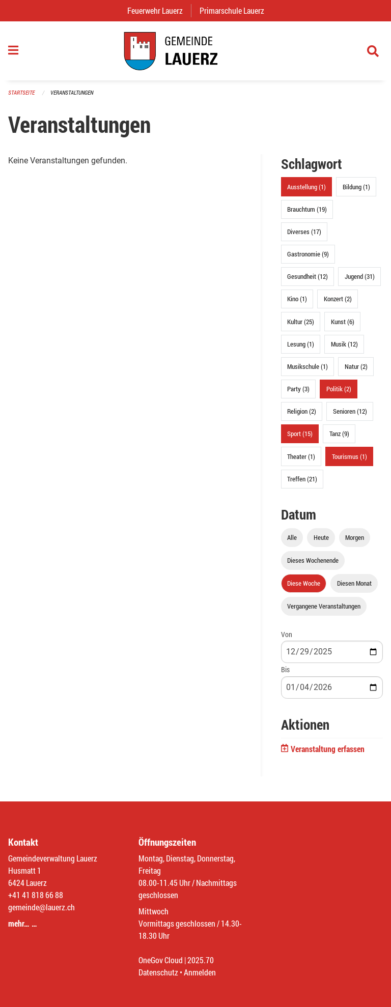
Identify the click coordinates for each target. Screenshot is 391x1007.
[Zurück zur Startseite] (195, 50)
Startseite (21, 92)
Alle (292, 537)
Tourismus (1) (349, 456)
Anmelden (200, 972)
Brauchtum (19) (307, 209)
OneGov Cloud (160, 960)
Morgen (354, 537)
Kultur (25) (300, 322)
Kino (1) (297, 299)
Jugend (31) (360, 276)
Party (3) (298, 389)
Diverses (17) (304, 231)
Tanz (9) (339, 433)
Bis (285, 669)
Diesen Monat (354, 583)
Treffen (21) (302, 479)
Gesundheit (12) (307, 276)
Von (286, 634)
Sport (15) (300, 433)
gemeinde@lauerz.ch (41, 907)
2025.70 (200, 960)
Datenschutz (158, 972)
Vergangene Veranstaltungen (323, 606)
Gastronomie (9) (308, 254)
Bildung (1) (356, 187)
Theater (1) (301, 456)
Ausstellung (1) (306, 187)
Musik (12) (344, 344)
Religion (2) (301, 411)
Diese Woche (303, 583)
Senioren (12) (350, 411)
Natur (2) (356, 366)
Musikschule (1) (307, 366)
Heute (321, 537)
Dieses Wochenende (313, 560)
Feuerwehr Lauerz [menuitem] (159, 10)
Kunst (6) (342, 322)
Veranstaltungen (71, 92)
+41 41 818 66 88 (35, 894)
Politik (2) (338, 389)
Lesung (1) (300, 344)
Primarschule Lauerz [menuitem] (236, 10)
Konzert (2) (338, 299)
